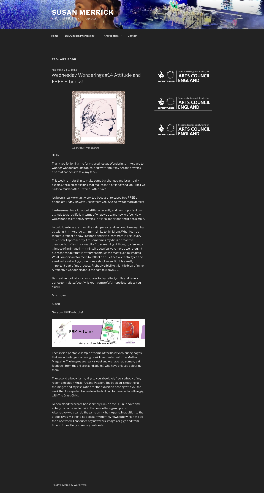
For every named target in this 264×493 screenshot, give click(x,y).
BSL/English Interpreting (81, 35)
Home (54, 35)
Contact (132, 35)
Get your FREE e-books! (67, 312)
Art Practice (113, 35)
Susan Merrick (83, 12)
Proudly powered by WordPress (68, 484)
